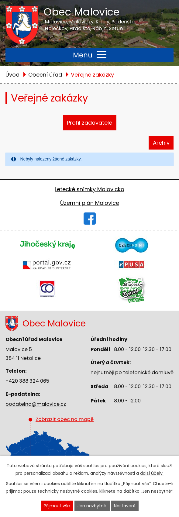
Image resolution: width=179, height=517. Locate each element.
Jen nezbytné (91, 506)
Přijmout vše (57, 506)
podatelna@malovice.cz (35, 404)
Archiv (161, 142)
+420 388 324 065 (27, 380)
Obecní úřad (45, 74)
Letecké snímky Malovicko (89, 189)
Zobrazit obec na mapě (60, 444)
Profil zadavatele (89, 122)
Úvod (12, 74)
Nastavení (124, 506)
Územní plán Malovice (89, 203)
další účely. (152, 473)
